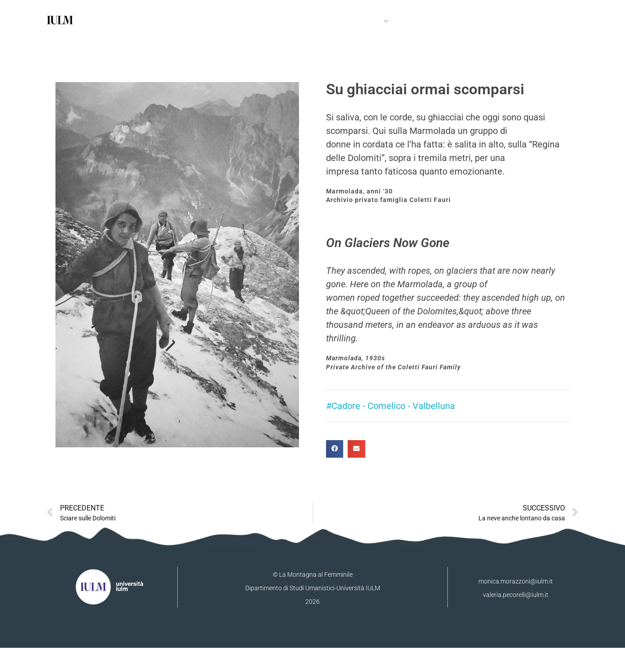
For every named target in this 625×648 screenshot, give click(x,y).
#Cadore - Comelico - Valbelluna (390, 405)
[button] (334, 448)
